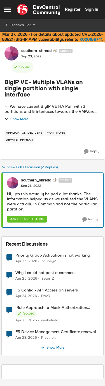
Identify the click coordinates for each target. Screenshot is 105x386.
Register (72, 9)
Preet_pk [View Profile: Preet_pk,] (48, 338)
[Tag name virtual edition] (19, 140)
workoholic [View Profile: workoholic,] (50, 320)
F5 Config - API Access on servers (46, 290)
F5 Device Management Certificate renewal (55, 331)
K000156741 (91, 39)
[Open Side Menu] (7, 9)
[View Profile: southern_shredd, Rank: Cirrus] (11, 53)
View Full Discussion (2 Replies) (29, 167)
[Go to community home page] (38, 9)
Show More (16, 119)
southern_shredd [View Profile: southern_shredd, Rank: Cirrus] (36, 51)
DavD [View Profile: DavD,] (45, 296)
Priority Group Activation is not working (52, 255)
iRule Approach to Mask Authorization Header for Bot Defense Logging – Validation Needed (51, 307)
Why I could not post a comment (45, 272)
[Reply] (92, 151)
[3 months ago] (26, 261)
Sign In (91, 9)
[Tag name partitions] (55, 133)
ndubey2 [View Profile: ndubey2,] (48, 261)
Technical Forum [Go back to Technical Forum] (19, 25)
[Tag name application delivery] (24, 133)
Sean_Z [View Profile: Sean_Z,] (47, 279)
